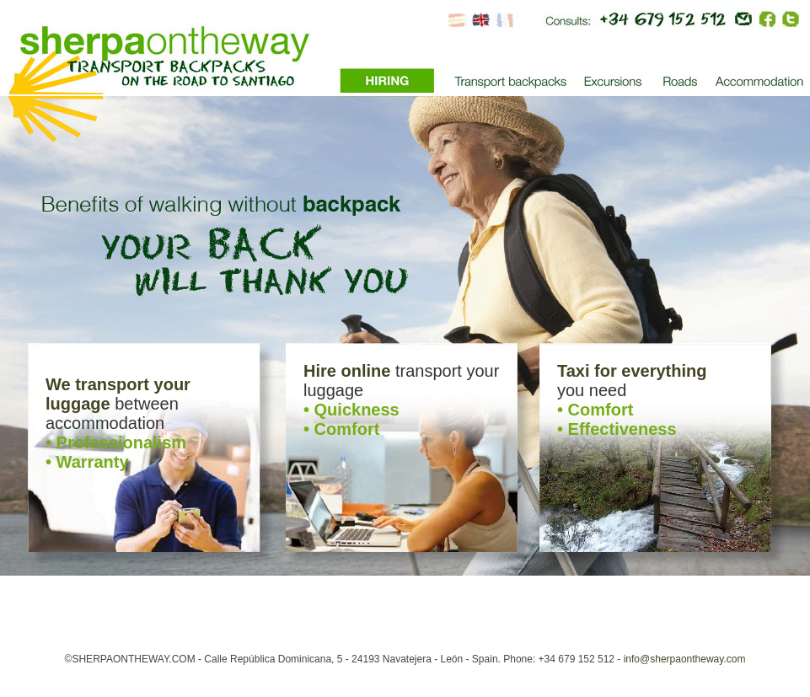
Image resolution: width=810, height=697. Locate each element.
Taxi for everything (631, 371)
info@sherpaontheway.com (685, 659)
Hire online (346, 371)
